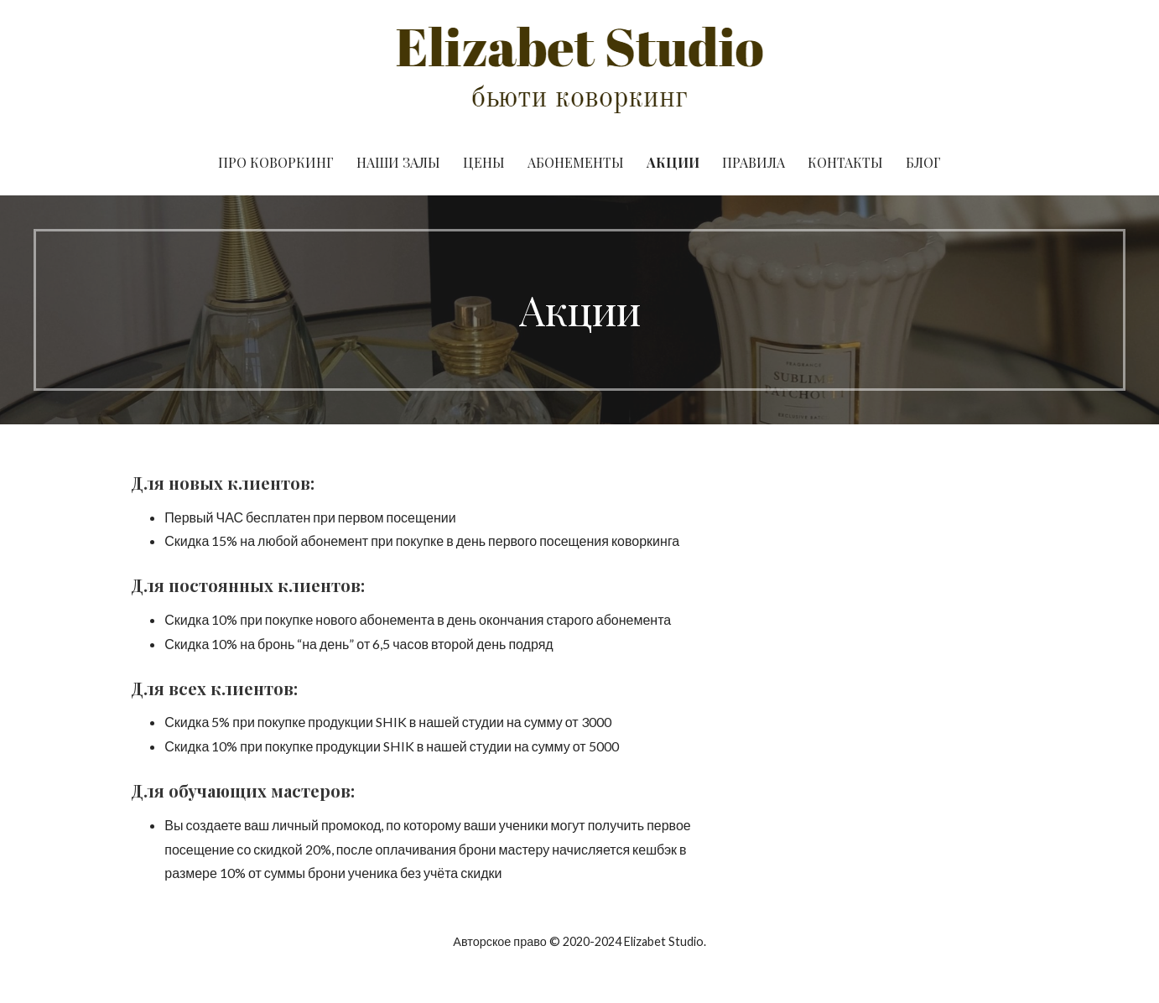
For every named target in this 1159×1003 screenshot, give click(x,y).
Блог (923, 162)
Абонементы (576, 162)
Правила (753, 162)
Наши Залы (398, 162)
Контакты (845, 162)
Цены (484, 162)
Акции (673, 162)
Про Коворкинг (276, 162)
